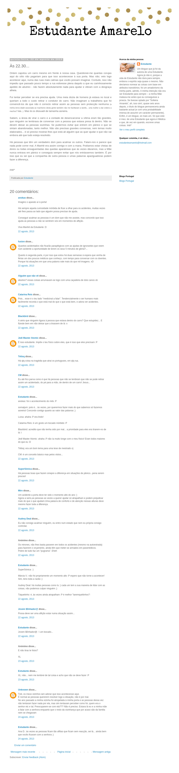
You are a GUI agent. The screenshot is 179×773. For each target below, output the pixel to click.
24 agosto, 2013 (26, 717)
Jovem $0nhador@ (28, 609)
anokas (22, 197)
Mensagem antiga (102, 752)
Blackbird (23, 316)
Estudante (23, 397)
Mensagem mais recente (23, 752)
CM (20, 375)
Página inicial (64, 752)
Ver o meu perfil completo (132, 129)
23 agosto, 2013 (26, 661)
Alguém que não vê (28, 276)
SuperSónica (25, 469)
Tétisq (21, 356)
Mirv (20, 490)
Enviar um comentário (25, 745)
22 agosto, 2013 (26, 231)
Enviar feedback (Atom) (33, 757)
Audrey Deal (24, 518)
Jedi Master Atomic (28, 338)
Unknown (23, 689)
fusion (21, 241)
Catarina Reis (25, 294)
